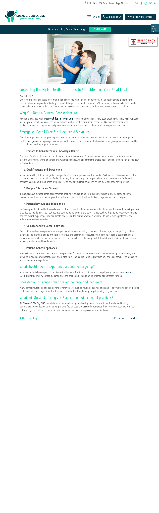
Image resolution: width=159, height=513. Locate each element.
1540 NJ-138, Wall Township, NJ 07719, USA (111, 3)
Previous (118, 318)
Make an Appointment (140, 16)
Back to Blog (28, 318)
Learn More (99, 29)
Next (133, 318)
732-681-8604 (112, 16)
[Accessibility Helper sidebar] (155, 28)
